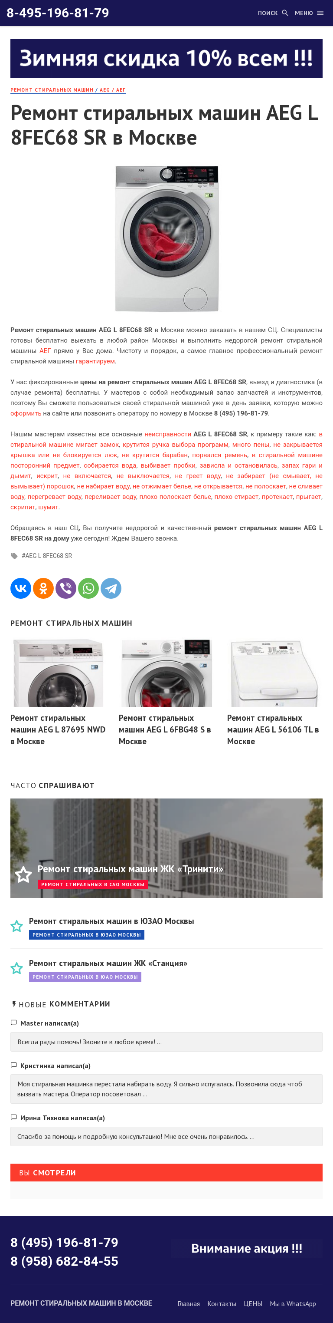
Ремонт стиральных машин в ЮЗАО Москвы (111, 920)
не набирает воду (103, 486)
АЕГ (45, 351)
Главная (188, 1303)
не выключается (143, 476)
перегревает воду (55, 497)
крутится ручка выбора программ (176, 445)
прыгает (308, 497)
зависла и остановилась (239, 465)
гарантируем (95, 361)
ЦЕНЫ (253, 1303)
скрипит (23, 507)
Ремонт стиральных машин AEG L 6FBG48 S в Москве (165, 729)
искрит (47, 476)
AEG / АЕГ (113, 89)
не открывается (218, 486)
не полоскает (265, 486)
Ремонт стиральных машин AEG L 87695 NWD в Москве (57, 729)
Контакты (221, 1303)
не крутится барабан (155, 455)
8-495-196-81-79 (58, 12)
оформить (26, 413)
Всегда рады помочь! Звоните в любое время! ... (89, 1041)
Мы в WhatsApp (293, 1303)
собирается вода (110, 465)
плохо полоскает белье (175, 497)
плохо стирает (237, 497)
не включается (87, 476)
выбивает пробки (167, 465)
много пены (251, 445)
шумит (48, 507)
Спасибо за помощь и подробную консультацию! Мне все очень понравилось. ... (136, 1136)
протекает (277, 497)
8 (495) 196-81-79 (64, 1242)
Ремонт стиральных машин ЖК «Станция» (108, 962)
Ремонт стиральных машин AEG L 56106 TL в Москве (273, 729)
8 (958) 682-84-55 (64, 1261)
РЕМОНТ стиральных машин (52, 89)
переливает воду (110, 497)
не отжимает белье (162, 486)
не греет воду (197, 476)
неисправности (167, 434)
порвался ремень (219, 455)
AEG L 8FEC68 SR (48, 555)
